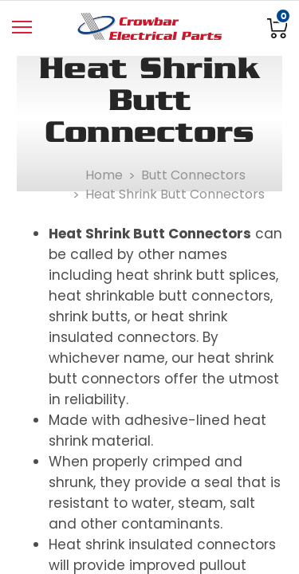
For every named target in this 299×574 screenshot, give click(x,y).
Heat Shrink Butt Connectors (175, 194)
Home (104, 175)
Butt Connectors (193, 175)
